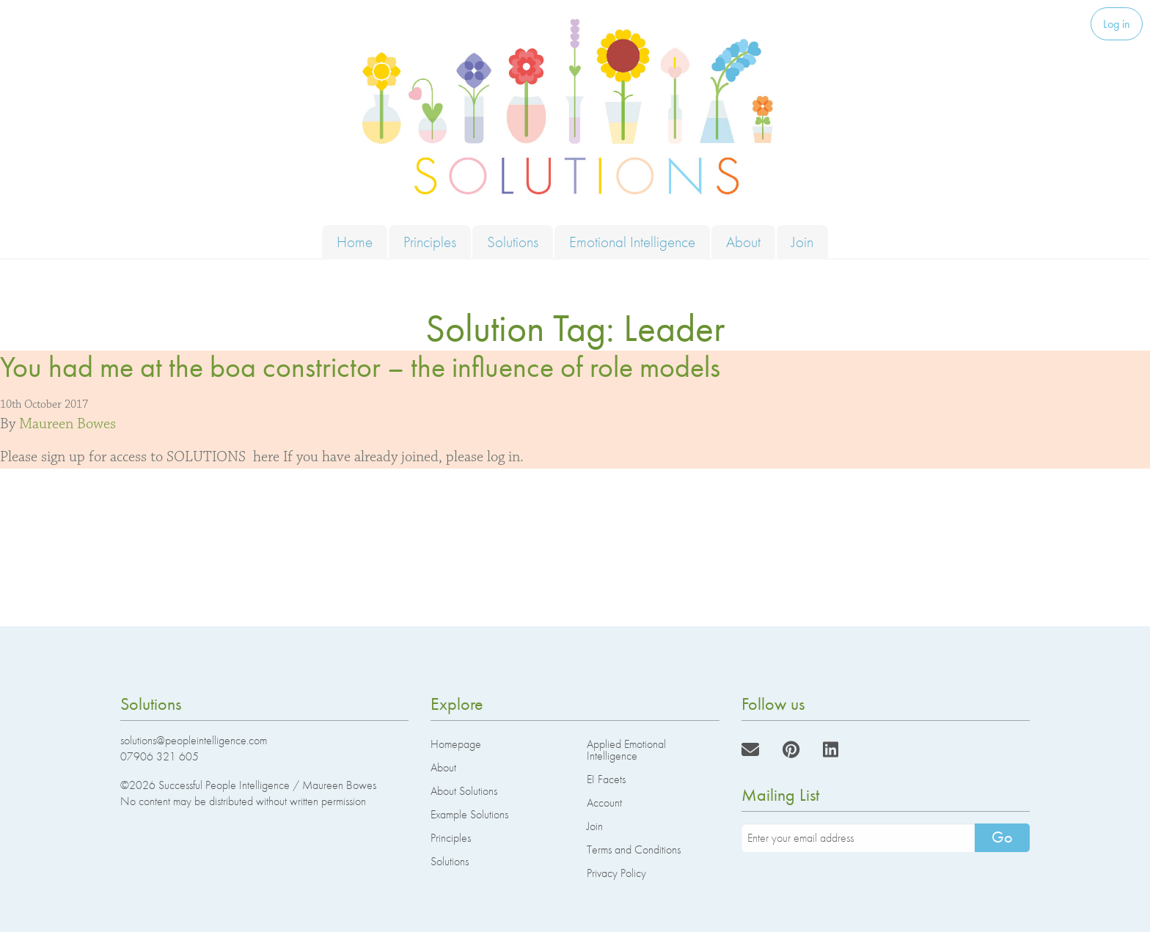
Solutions (512, 242)
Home (355, 242)
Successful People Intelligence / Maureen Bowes (267, 785)
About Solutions (464, 791)
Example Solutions (469, 814)
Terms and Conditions (634, 849)
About (743, 242)
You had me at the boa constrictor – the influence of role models (360, 367)
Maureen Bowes (67, 423)
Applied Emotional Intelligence (626, 749)
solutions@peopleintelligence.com (193, 740)
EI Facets (606, 779)
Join (802, 242)
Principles (429, 242)
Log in (1116, 24)
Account (604, 802)
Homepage (456, 744)
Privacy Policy (616, 873)
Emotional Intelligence (632, 242)
